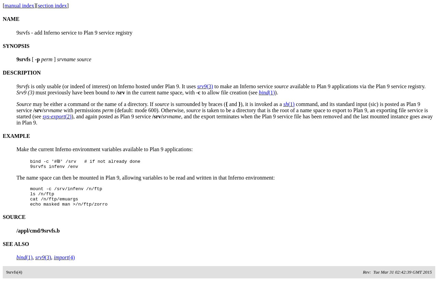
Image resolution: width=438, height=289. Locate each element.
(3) (205, 86)
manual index (19, 6)
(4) (64, 262)
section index (52, 6)
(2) (56, 116)
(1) (267, 92)
